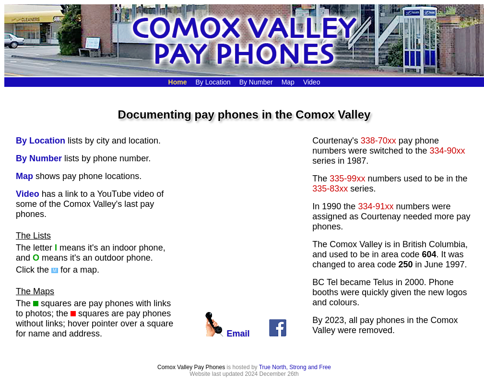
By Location (40, 140)
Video (27, 194)
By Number (39, 158)
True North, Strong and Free (295, 367)
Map (24, 176)
